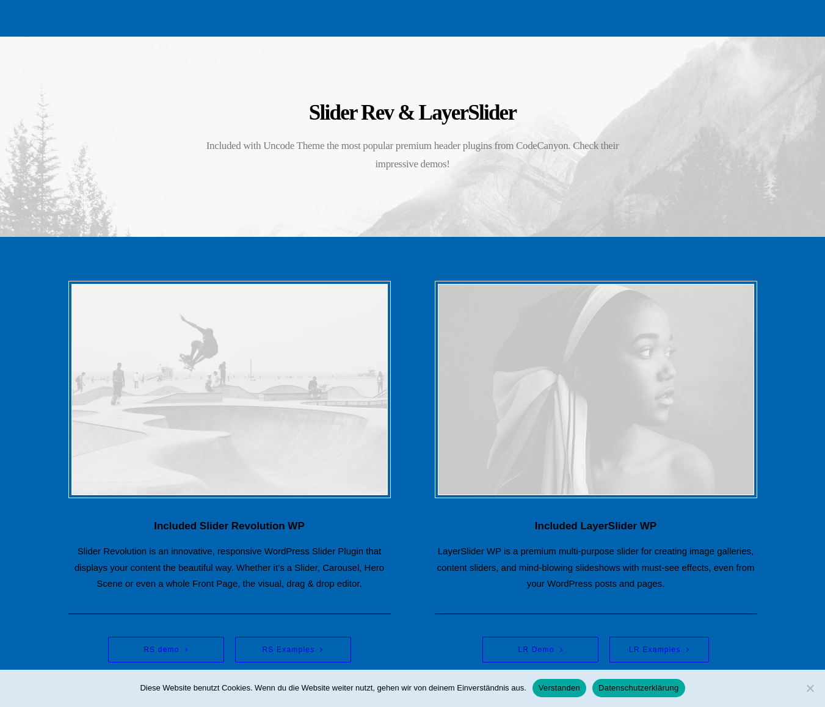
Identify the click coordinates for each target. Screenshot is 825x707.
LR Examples (659, 649)
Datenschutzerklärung (638, 687)
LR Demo (540, 649)
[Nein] (810, 688)
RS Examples (292, 649)
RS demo (166, 649)
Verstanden (559, 687)
